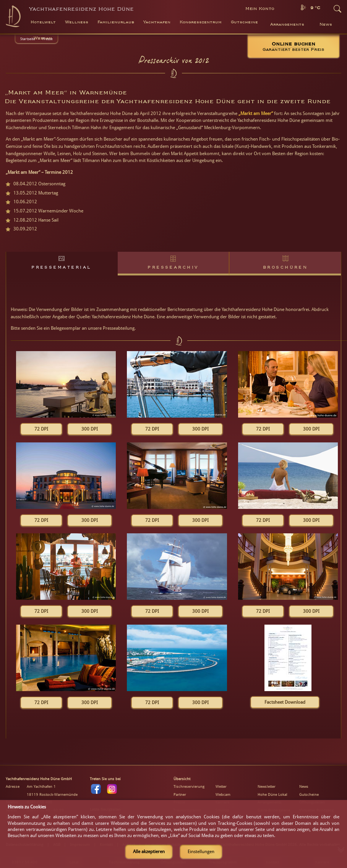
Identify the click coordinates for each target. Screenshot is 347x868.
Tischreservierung (189, 786)
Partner (180, 794)
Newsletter (267, 786)
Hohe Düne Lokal (272, 794)
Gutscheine (309, 794)
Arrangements (287, 24)
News (325, 24)
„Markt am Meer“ (255, 113)
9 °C (315, 7)
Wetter (221, 786)
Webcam (43, 38)
